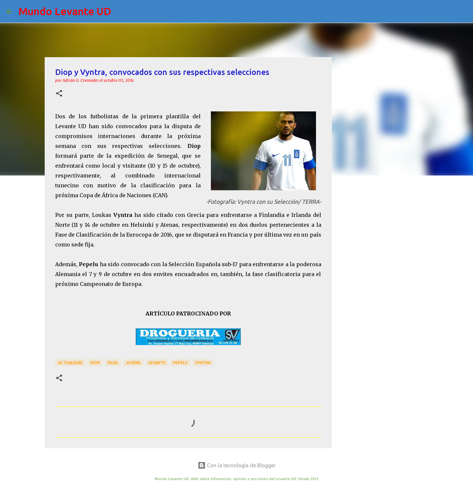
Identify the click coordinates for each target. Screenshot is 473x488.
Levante (157, 362)
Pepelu (180, 362)
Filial (113, 362)
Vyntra (203, 362)
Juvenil (133, 362)
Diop (95, 362)
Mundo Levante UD (64, 11)
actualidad (70, 362)
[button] (59, 93)
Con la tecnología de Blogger (237, 465)
